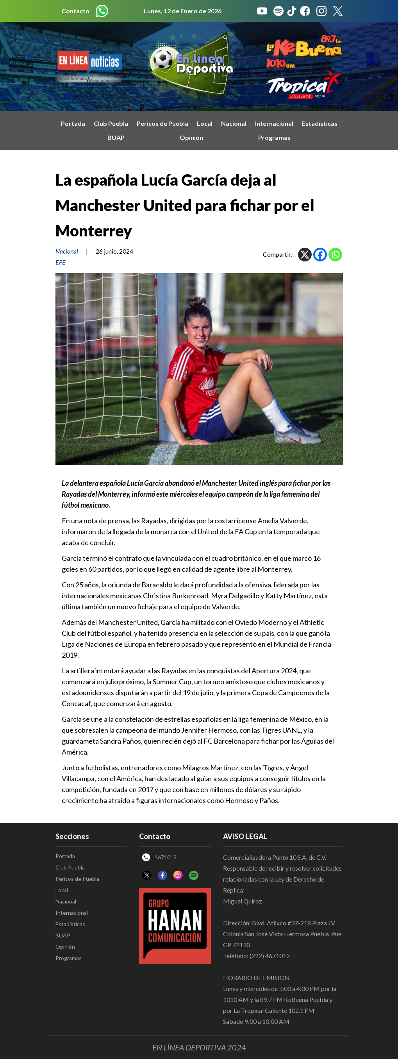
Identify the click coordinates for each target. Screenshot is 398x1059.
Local (204, 123)
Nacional (233, 123)
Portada (73, 123)
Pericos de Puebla (162, 123)
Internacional (274, 123)
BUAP (116, 137)
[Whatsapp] (335, 254)
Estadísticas (319, 123)
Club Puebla (111, 123)
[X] (305, 254)
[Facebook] (320, 254)
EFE (60, 262)
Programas (274, 137)
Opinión (191, 137)
